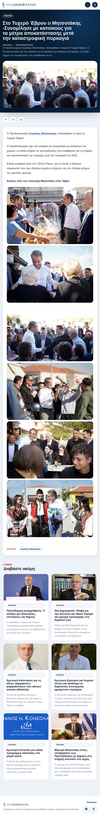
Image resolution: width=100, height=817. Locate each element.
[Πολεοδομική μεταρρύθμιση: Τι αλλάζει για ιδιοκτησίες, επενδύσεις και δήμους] (26, 587)
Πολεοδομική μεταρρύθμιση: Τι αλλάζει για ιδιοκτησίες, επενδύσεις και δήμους (26, 613)
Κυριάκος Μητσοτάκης (43, 133)
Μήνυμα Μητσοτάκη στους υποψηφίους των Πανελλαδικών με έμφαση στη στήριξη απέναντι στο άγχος (73, 755)
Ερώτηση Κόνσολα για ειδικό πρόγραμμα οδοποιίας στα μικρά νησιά (25, 753)
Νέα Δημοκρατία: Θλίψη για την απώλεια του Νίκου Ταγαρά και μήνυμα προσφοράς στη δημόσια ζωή (74, 615)
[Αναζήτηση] (87, 5)
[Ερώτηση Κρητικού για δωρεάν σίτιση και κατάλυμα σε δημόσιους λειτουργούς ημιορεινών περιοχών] (74, 657)
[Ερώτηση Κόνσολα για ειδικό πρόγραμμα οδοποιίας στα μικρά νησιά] (26, 726)
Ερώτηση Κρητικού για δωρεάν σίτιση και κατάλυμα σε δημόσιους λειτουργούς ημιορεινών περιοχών (74, 685)
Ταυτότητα (92, 802)
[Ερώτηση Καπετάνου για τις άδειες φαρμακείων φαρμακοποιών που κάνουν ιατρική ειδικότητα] (26, 657)
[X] (93, 809)
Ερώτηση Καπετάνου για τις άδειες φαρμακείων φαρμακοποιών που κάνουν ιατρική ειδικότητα (24, 685)
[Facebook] (86, 809)
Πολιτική (8, 16)
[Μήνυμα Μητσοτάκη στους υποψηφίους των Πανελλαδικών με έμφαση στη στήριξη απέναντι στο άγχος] (74, 726)
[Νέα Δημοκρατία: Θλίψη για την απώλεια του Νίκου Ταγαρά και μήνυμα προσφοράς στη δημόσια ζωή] (74, 587)
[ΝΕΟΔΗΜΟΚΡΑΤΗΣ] (19, 5)
